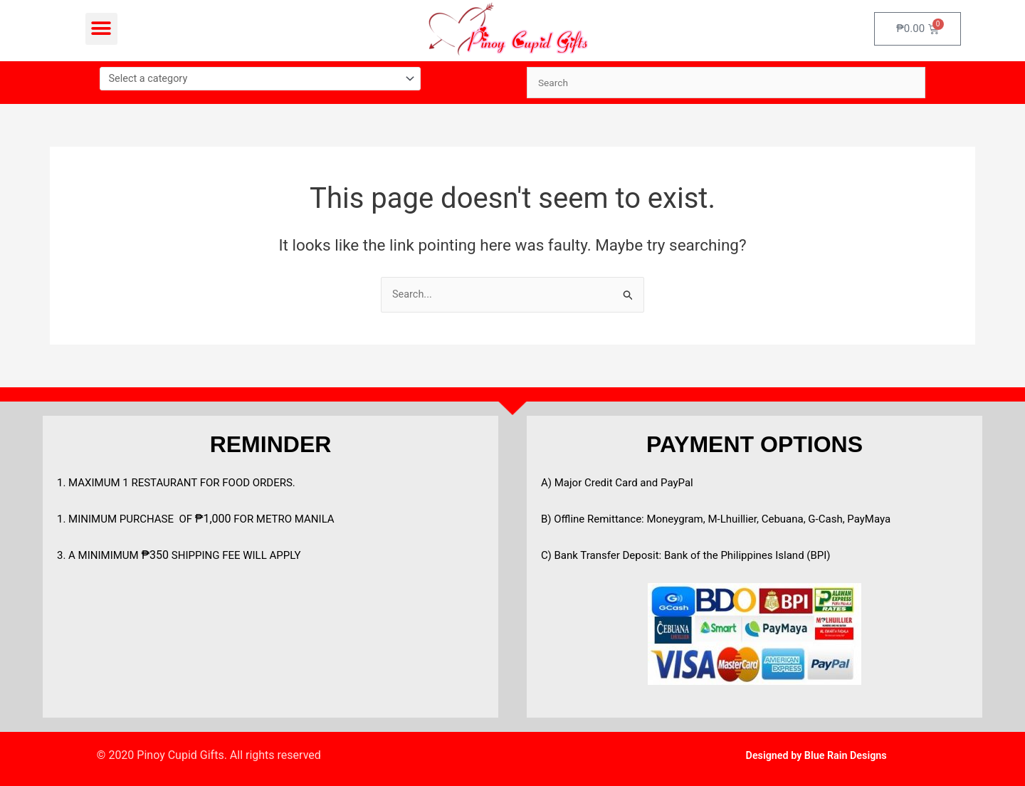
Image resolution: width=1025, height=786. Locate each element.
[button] (101, 29)
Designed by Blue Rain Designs (816, 755)
